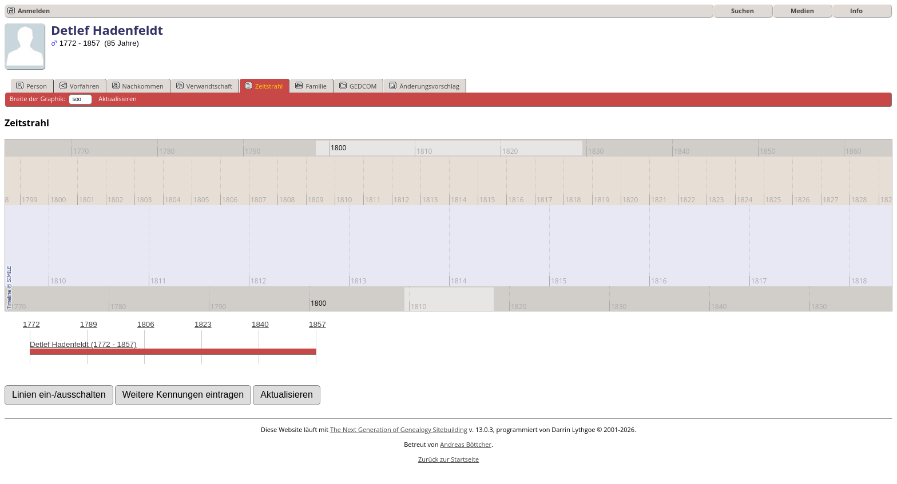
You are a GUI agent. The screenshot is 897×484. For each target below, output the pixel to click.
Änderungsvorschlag (424, 85)
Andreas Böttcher (465, 444)
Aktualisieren (117, 98)
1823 (203, 324)
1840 (260, 324)
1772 (31, 324)
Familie (310, 85)
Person (31, 85)
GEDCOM (357, 85)
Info (856, 10)
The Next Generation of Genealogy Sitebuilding (398, 429)
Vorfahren (79, 85)
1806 (145, 324)
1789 (88, 324)
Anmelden (34, 10)
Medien (802, 10)
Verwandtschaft (204, 85)
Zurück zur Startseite (448, 459)
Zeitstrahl (264, 85)
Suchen (742, 10)
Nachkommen (138, 85)
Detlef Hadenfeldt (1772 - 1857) (83, 344)
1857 (317, 324)
